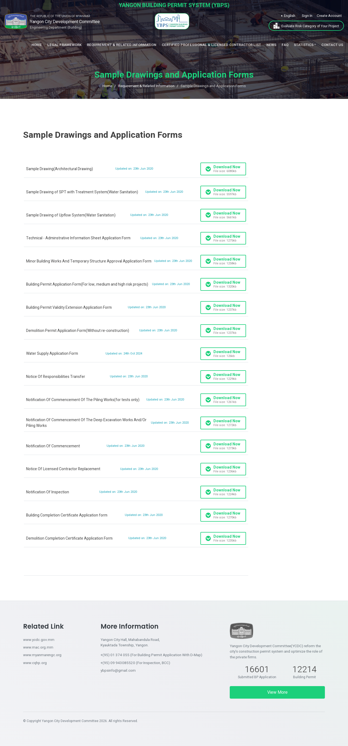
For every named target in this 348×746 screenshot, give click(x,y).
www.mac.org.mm (38, 647)
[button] (288, 16)
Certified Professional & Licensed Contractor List (211, 44)
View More (277, 692)
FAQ (285, 44)
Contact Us (332, 44)
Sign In (307, 16)
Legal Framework (64, 44)
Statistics (303, 44)
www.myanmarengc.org (42, 655)
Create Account (329, 16)
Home (37, 44)
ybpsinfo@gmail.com (118, 670)
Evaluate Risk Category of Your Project (306, 26)
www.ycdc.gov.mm (38, 640)
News (271, 44)
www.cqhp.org (35, 663)
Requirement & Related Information (121, 44)
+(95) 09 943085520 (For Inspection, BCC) (135, 663)
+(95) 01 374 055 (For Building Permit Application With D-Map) (151, 655)
